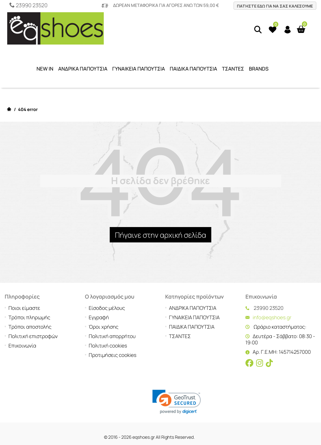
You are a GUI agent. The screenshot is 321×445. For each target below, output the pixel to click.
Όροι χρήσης (103, 292)
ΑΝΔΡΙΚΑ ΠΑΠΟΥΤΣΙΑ (83, 68)
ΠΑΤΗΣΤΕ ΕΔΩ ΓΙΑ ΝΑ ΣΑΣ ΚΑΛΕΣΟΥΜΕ (275, 6)
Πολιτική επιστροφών (33, 302)
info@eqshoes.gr (272, 283)
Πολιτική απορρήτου (112, 302)
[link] (176, 368)
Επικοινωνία (22, 311)
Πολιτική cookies (108, 311)
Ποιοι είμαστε (24, 274)
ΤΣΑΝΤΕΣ (233, 68)
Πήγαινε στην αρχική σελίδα (160, 235)
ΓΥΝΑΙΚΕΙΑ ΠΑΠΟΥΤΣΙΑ (138, 68)
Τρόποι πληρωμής (29, 283)
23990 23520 (31, 5)
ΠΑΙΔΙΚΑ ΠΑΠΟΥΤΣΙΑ (193, 68)
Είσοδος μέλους (107, 274)
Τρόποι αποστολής (29, 292)
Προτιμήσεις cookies (112, 321)
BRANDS (259, 68)
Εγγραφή (99, 283)
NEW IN (44, 68)
